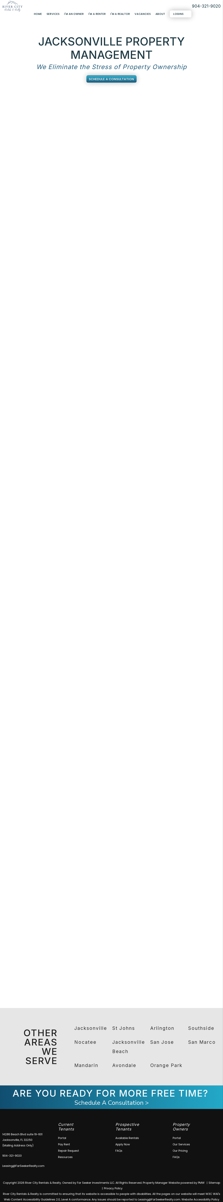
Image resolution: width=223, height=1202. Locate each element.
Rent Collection (106, 95)
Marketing (51, 95)
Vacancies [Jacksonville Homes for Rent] (143, 14)
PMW (201, 1175)
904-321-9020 (206, 6)
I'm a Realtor (120, 14)
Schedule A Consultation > (111, 1095)
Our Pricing (180, 1143)
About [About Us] (160, 14)
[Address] (178, 171)
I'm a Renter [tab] (178, 138)
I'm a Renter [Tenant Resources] (97, 14)
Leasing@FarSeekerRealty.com (23, 1158)
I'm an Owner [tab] (156, 138)
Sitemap (214, 1175)
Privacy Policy (113, 1180)
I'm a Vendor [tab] (200, 138)
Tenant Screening (77, 95)
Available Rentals (127, 1130)
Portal (62, 1130)
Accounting (156, 95)
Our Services (181, 1137)
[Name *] (178, 147)
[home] (12, 6)
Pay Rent (64, 1137)
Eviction (176, 95)
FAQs (118, 1143)
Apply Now (122, 1137)
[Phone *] (178, 163)
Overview (31, 95)
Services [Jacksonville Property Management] (53, 14)
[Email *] (178, 155)
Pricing (193, 95)
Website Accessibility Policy (200, 1192)
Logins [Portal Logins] (178, 14)
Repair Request (68, 1143)
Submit (210, 223)
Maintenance (132, 95)
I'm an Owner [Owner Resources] (74, 14)
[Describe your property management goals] (178, 189)
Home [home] (38, 14)
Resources (65, 1149)
